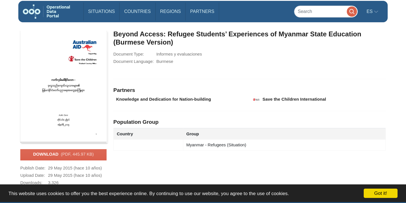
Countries (137, 11)
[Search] (326, 11)
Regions (170, 11)
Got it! (380, 193)
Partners (202, 11)
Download (63, 154)
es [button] (370, 11)
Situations (101, 11)
